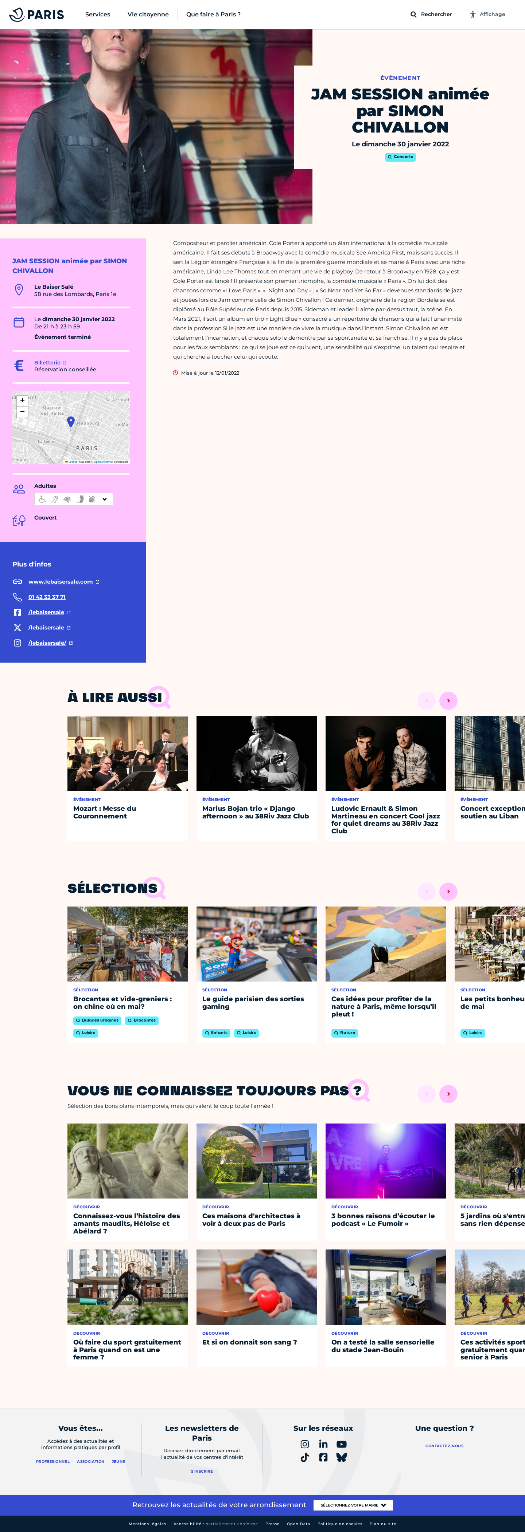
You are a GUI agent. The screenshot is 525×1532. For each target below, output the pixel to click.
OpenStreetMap (103, 461)
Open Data (298, 1523)
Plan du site (383, 1523)
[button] (71, 422)
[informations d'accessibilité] (73, 499)
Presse (272, 1523)
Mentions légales (147, 1523)
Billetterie (47, 362)
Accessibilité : (216, 1523)
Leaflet (71, 461)
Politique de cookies (340, 1523)
